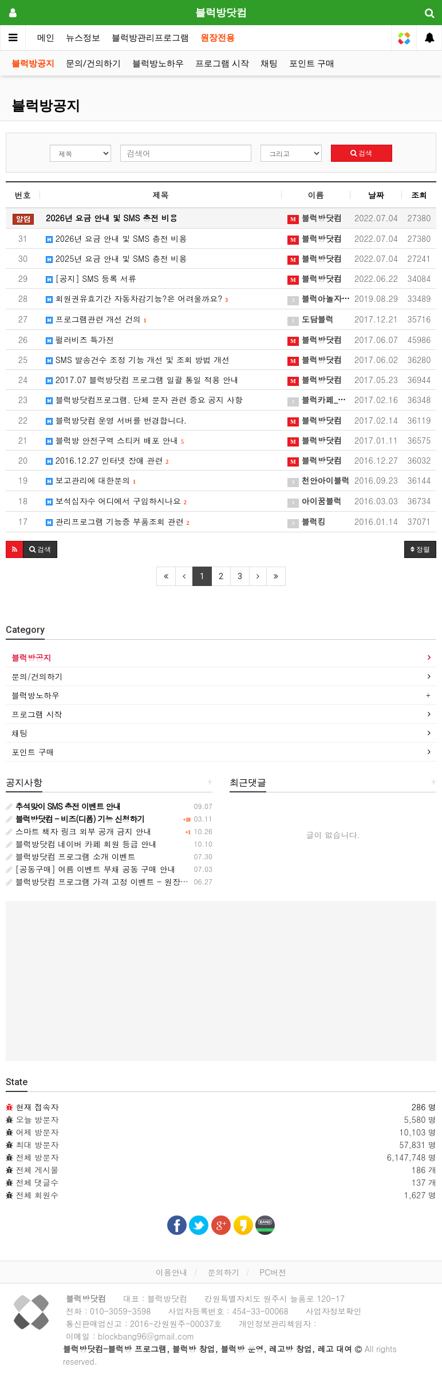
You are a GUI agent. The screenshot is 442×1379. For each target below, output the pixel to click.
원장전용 (217, 38)
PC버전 (272, 1272)
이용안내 (172, 1272)
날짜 (376, 195)
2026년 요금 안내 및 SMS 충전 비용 (116, 238)
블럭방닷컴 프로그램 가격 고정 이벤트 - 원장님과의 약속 (114, 881)
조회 (419, 195)
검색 (361, 153)
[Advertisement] (221, 981)
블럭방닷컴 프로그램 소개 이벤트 (71, 856)
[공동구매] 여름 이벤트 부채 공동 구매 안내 (91, 869)
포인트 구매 (311, 63)
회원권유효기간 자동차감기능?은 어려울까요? (137, 298)
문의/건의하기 (93, 63)
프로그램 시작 (222, 63)
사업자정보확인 (334, 1311)
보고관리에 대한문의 (91, 480)
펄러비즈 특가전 (80, 339)
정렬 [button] (420, 549)
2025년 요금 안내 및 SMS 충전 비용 (116, 258)
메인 (45, 38)
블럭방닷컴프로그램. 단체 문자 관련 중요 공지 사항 (144, 399)
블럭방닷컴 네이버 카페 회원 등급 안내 (81, 844)
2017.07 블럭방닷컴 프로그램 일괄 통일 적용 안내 (142, 379)
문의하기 (223, 1272)
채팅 (269, 63)
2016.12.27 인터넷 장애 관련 (107, 460)
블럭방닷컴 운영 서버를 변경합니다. (116, 420)
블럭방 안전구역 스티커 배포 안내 (115, 440)
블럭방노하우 (158, 63)
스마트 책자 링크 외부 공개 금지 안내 (79, 831)
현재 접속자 (37, 1107)
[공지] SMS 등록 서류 (91, 278)
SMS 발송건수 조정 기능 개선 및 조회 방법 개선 (138, 359)
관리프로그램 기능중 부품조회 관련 (117, 521)
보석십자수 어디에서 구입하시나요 (116, 501)
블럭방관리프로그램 (150, 38)
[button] (14, 549)
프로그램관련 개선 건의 (96, 319)
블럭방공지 (32, 63)
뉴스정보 (83, 38)
